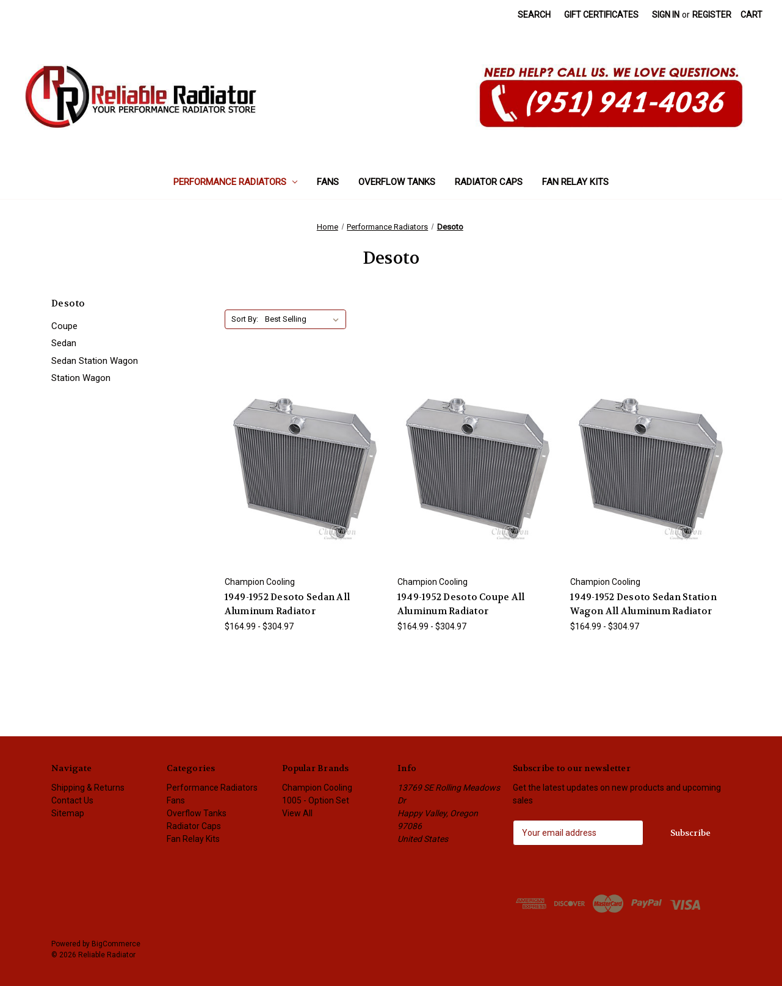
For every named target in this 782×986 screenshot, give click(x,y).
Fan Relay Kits (575, 181)
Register (711, 15)
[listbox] (304, 319)
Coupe (64, 326)
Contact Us (72, 800)
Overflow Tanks (396, 181)
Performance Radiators (235, 181)
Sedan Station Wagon (94, 360)
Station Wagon (80, 377)
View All (297, 813)
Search (534, 15)
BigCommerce (116, 944)
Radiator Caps (489, 181)
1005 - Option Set (315, 800)
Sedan (63, 343)
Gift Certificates (601, 15)
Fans (328, 181)
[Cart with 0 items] (751, 15)
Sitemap (67, 813)
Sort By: (244, 319)
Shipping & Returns (88, 787)
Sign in (665, 15)
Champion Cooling (317, 787)
